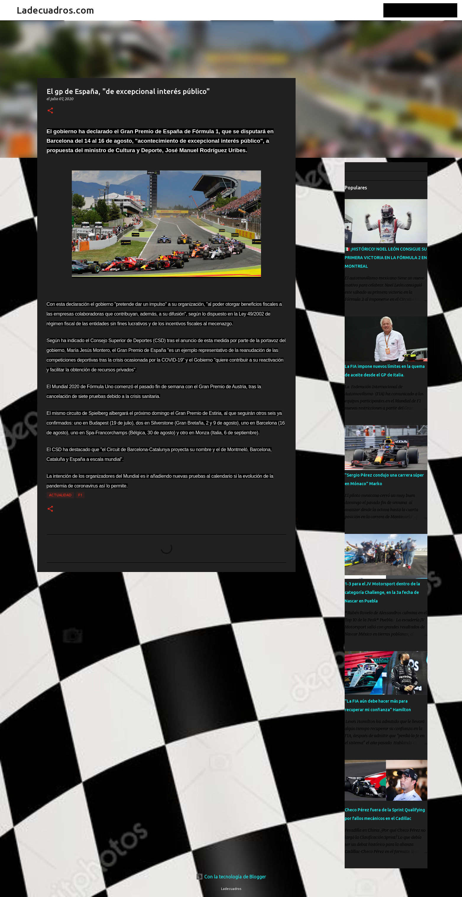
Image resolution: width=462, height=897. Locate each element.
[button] (50, 111)
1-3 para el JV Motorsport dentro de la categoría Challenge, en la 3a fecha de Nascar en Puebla (382, 592)
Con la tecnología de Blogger (231, 876)
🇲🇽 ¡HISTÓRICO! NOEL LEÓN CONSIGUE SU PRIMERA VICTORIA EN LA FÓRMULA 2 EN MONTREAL (386, 258)
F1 (80, 495)
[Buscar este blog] (426, 10)
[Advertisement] (326, 255)
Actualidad (60, 495)
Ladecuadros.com (55, 10)
